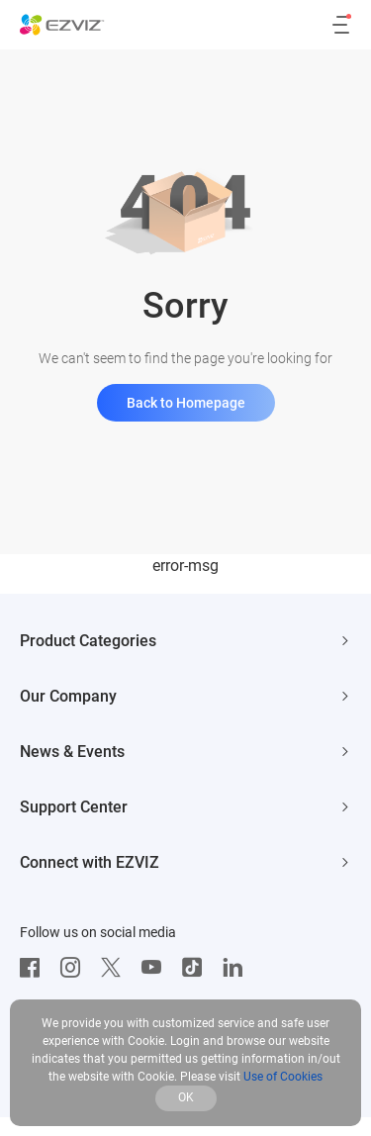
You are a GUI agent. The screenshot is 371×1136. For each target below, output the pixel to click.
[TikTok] (197, 968)
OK (186, 1097)
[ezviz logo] (62, 25)
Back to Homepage (186, 403)
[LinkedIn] (237, 968)
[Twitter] (116, 968)
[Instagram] (75, 968)
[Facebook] (34, 968)
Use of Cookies (283, 1077)
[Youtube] (156, 968)
